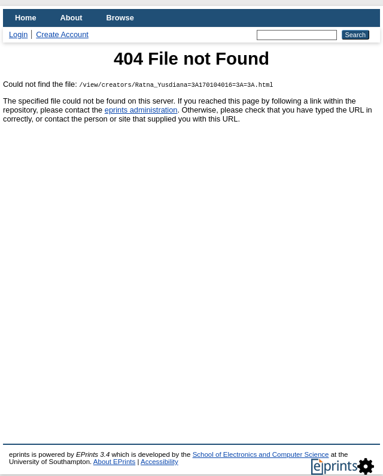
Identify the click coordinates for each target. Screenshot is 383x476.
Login (18, 34)
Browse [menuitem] (120, 17)
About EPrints (114, 461)
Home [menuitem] (26, 17)
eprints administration (141, 109)
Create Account (62, 34)
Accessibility (159, 461)
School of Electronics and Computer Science (261, 454)
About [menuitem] (71, 17)
